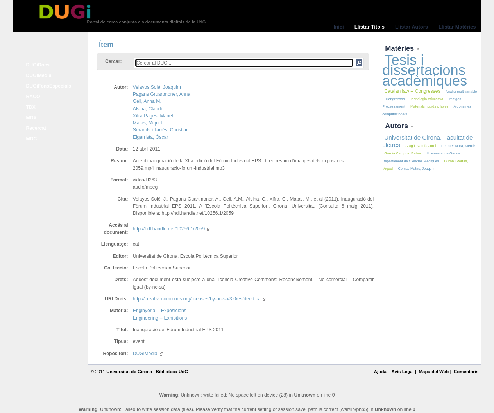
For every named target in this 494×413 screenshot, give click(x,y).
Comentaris (466, 371)
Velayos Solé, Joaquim (157, 87)
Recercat (36, 128)
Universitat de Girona (129, 371)
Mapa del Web (434, 371)
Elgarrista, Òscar (150, 137)
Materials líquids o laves (429, 106)
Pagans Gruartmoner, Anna (161, 94)
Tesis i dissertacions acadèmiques (424, 70)
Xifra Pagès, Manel (153, 116)
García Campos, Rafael (402, 153)
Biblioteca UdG (172, 371)
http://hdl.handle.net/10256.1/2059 (172, 229)
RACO (33, 96)
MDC (31, 139)
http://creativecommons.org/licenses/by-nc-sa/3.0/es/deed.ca (199, 299)
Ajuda (380, 371)
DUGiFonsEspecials (49, 86)
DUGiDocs (38, 65)
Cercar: (113, 61)
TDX (31, 107)
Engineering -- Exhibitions (160, 318)
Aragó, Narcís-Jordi (420, 146)
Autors (397, 126)
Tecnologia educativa (426, 99)
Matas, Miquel (148, 123)
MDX (31, 117)
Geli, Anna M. (147, 101)
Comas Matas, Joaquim (417, 169)
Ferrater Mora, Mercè (458, 146)
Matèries (400, 48)
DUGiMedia (39, 75)
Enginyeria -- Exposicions (159, 310)
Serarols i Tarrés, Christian (161, 130)
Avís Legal (402, 371)
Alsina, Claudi (147, 108)
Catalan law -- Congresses (412, 91)
